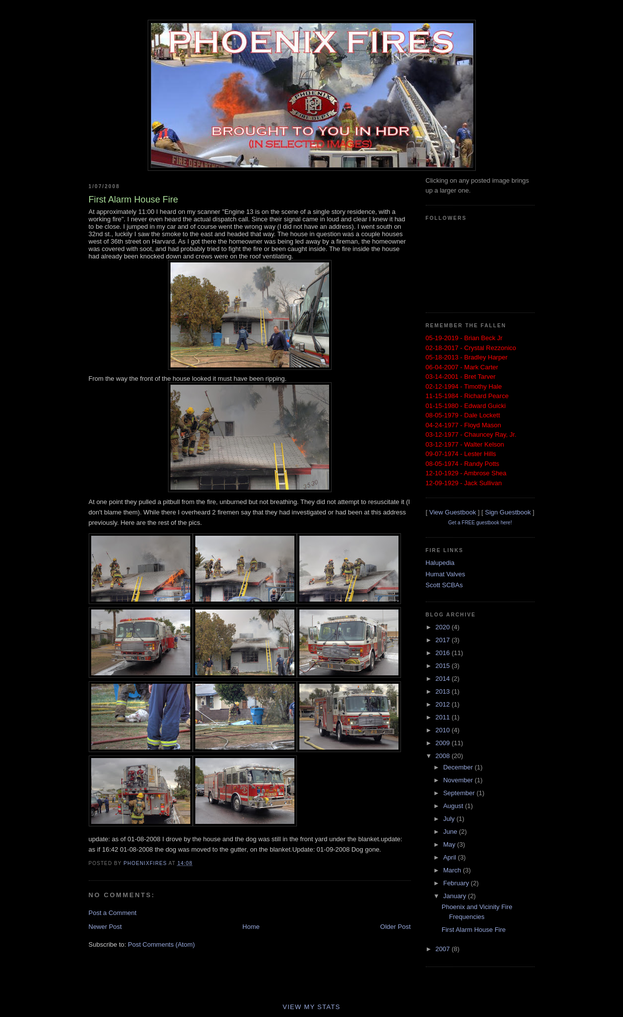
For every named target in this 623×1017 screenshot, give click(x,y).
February (457, 883)
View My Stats (311, 1007)
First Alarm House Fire (474, 929)
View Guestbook (452, 512)
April (450, 857)
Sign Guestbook (508, 512)
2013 (444, 691)
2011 (444, 717)
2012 (444, 704)
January (455, 896)
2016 (444, 653)
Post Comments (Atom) (161, 944)
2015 (444, 665)
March (453, 870)
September (459, 793)
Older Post (395, 926)
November (459, 780)
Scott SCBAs (444, 585)
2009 (444, 743)
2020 (444, 627)
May (450, 844)
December (459, 767)
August (454, 806)
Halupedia (440, 562)
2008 (444, 756)
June (451, 831)
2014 (444, 678)
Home (251, 926)
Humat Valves (445, 574)
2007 (444, 949)
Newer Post (105, 926)
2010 (444, 730)
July (449, 818)
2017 (444, 640)
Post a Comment (113, 912)
